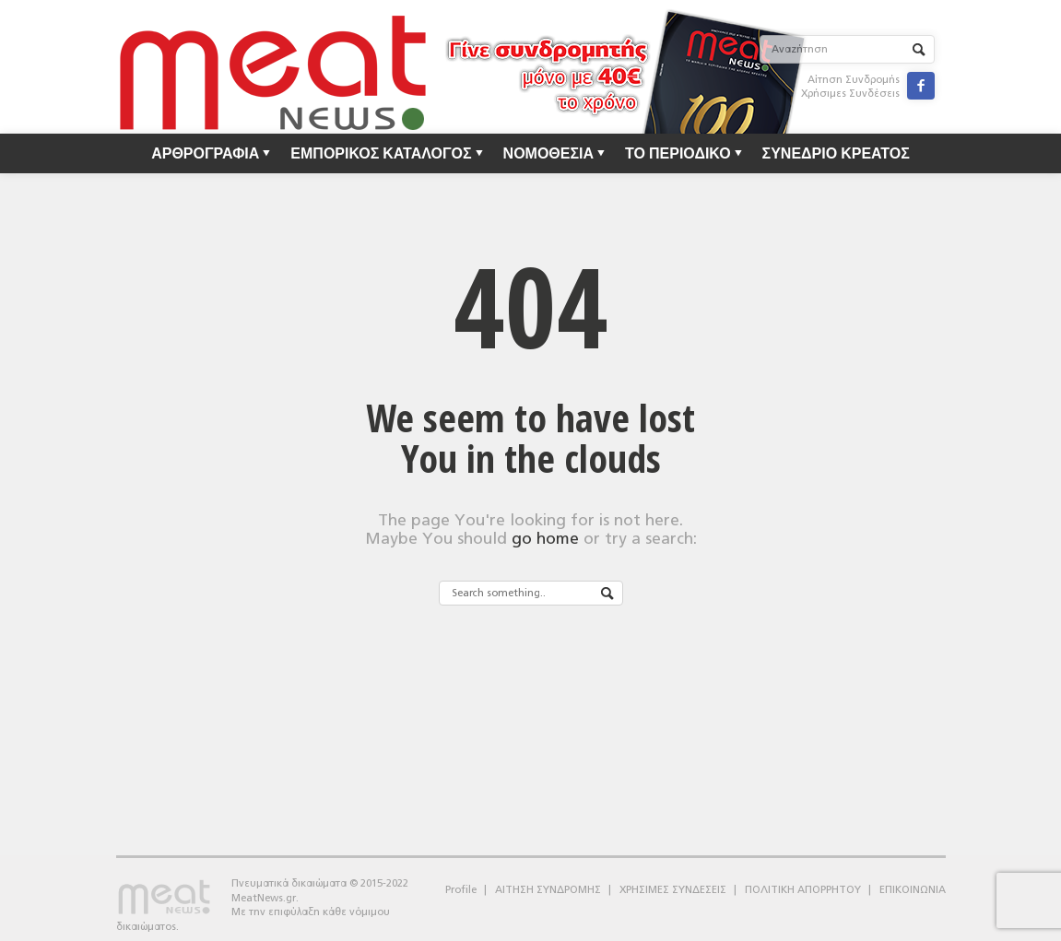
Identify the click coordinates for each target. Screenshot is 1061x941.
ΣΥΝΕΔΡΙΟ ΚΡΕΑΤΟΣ (836, 153)
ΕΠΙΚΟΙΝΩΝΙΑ (912, 890)
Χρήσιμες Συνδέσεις (850, 94)
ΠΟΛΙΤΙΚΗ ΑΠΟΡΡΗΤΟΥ (803, 890)
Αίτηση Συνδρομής (854, 80)
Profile (461, 890)
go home (545, 538)
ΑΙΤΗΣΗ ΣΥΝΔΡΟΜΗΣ (548, 890)
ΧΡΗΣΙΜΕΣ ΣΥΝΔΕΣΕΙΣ (672, 890)
